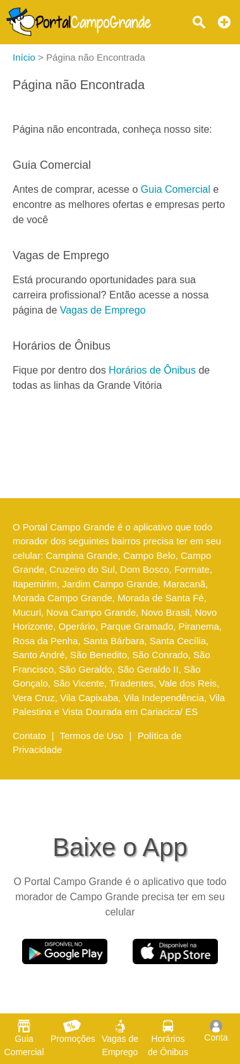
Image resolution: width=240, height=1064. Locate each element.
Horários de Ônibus (152, 370)
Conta (215, 1031)
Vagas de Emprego (103, 310)
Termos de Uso (92, 735)
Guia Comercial (175, 189)
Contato (29, 735)
